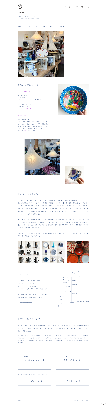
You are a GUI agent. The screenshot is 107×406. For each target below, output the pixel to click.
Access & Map (47, 27)
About (28, 27)
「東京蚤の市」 (29, 109)
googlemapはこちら (25, 302)
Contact (61, 27)
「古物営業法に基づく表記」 (81, 401)
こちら (26, 131)
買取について (85, 7)
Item (36, 27)
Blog (19, 27)
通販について (73, 381)
